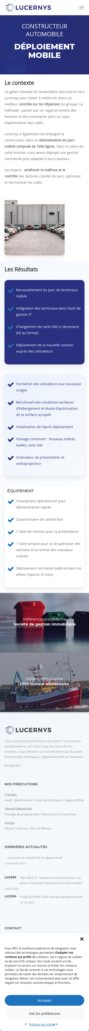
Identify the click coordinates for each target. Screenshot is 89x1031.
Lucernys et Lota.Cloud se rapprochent (35, 857)
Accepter (44, 1000)
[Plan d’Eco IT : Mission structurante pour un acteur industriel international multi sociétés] (10, 879)
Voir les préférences (44, 1013)
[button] (82, 939)
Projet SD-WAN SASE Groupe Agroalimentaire (51, 897)
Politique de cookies (42, 1024)
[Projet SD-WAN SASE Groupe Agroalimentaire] (10, 898)
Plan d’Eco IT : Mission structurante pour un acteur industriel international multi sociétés (51, 880)
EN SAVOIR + (13, 765)
